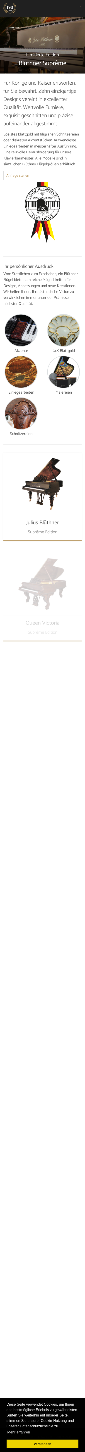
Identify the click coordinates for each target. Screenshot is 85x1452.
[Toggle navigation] (81, 8)
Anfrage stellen (17, 176)
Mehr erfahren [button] (18, 1432)
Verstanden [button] (42, 1444)
